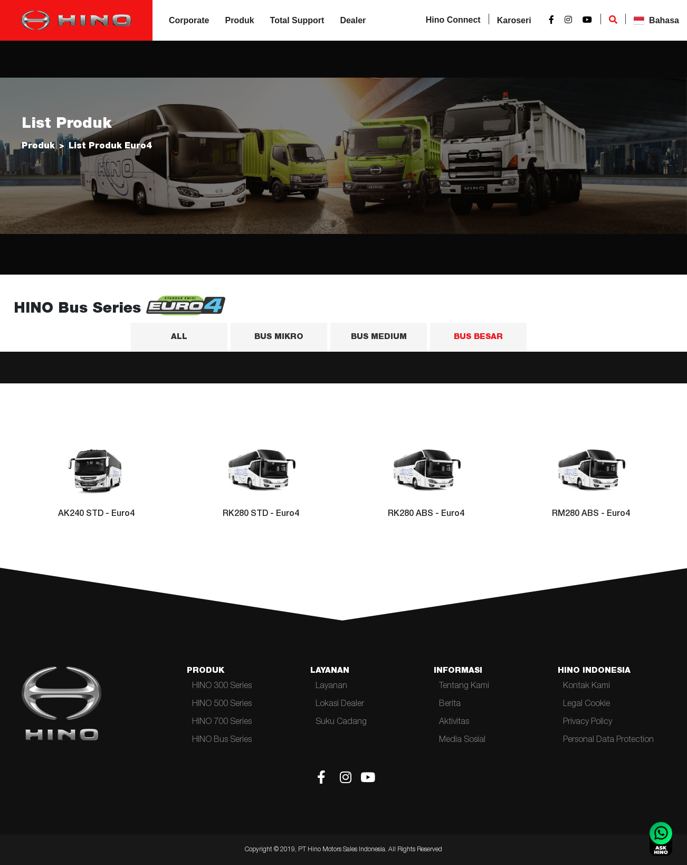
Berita (450, 704)
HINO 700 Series (222, 722)
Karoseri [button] (514, 20)
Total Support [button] (297, 20)
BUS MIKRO (278, 337)
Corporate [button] (189, 20)
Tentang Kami (464, 686)
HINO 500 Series (222, 704)
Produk (239, 20)
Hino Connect (453, 19)
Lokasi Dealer (340, 704)
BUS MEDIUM (379, 337)
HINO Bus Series (222, 740)
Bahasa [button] (656, 20)
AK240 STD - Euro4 (96, 514)
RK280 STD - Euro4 (261, 514)
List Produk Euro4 (110, 147)
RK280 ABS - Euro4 (426, 514)
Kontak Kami (586, 686)
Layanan (331, 686)
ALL (179, 337)
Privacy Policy (587, 722)
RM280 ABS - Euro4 (591, 514)
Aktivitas (454, 722)
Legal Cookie (586, 704)
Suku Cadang (341, 722)
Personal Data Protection (608, 740)
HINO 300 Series (222, 686)
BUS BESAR (478, 337)
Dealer (353, 20)
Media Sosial (462, 740)
